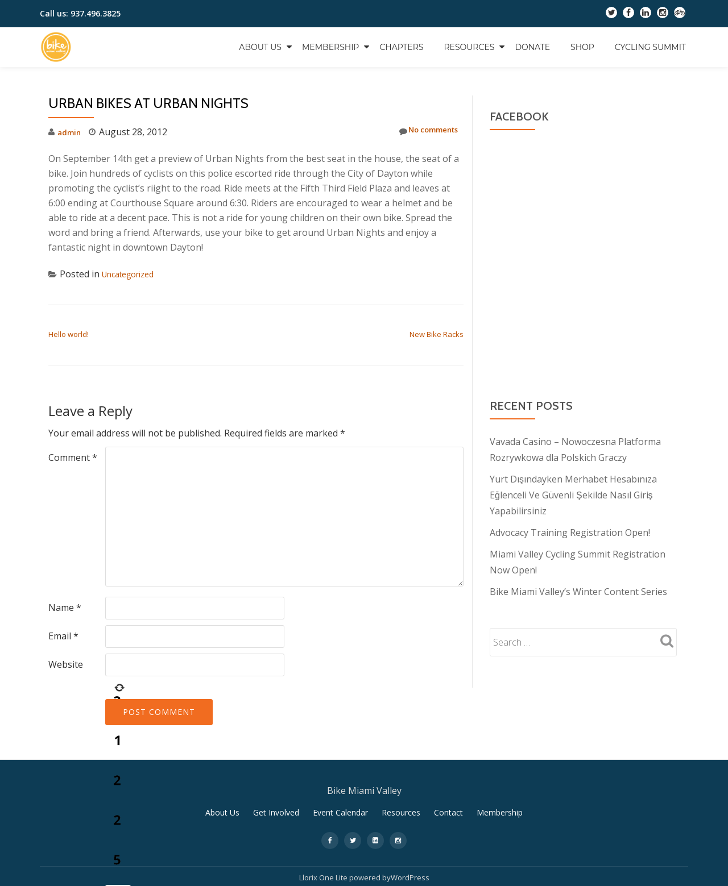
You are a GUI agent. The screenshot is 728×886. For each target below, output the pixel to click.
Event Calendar (340, 816)
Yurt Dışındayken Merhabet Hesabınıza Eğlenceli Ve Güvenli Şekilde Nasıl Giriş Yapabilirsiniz (573, 495)
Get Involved (276, 816)
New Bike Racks (437, 334)
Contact (448, 816)
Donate (532, 47)
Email (63, 636)
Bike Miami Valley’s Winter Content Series (578, 591)
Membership (330, 47)
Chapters (401, 47)
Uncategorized (133, 274)
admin (70, 132)
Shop (582, 47)
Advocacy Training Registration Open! (570, 532)
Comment (72, 457)
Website (65, 664)
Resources (469, 47)
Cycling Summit (650, 47)
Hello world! (68, 334)
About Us (260, 47)
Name (64, 607)
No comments (422, 131)
